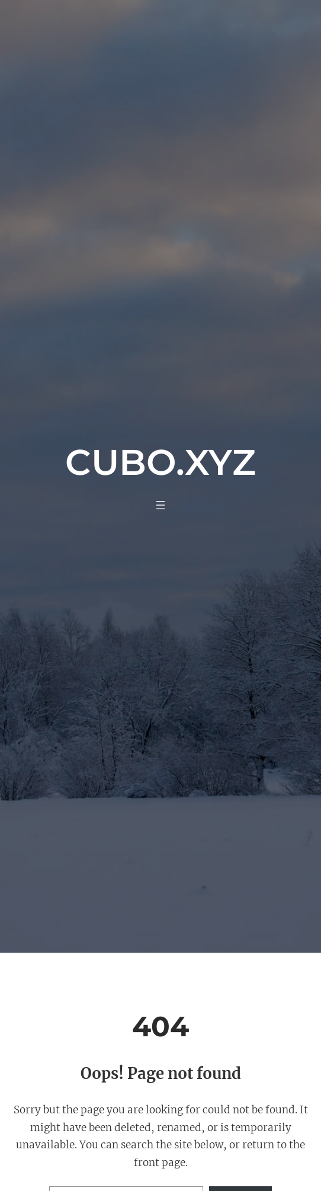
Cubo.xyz (160, 462)
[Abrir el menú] (160, 505)
